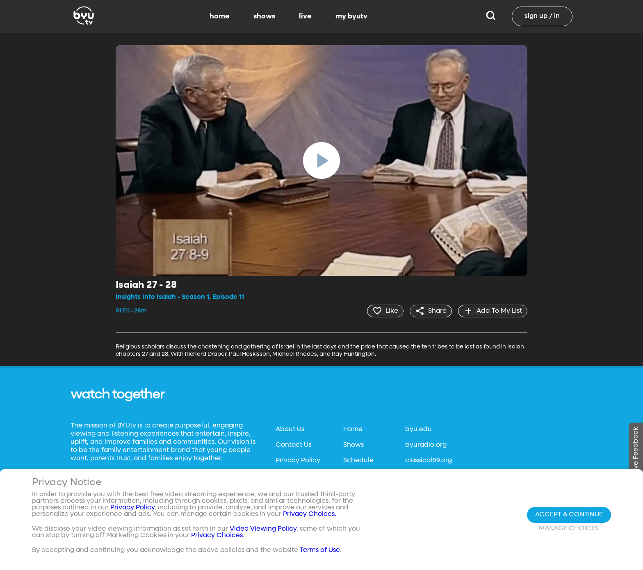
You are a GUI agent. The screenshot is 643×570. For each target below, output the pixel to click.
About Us (290, 429)
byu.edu (418, 429)
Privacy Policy (298, 460)
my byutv (351, 16)
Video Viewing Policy (263, 529)
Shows (353, 445)
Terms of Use (320, 550)
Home (353, 429)
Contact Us (293, 445)
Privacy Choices (217, 535)
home (220, 16)
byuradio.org (426, 445)
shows (264, 16)
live (305, 16)
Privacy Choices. (309, 514)
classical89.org (428, 460)
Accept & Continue (569, 514)
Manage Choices (569, 528)
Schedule (358, 460)
